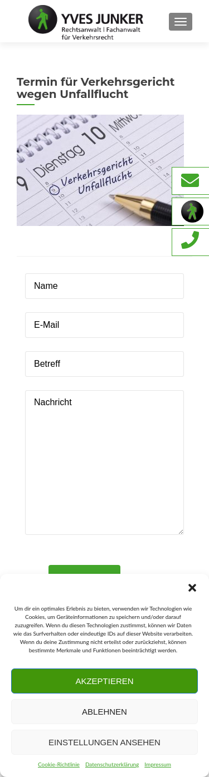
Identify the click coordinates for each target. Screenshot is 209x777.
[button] (192, 587)
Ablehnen (104, 711)
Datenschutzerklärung (112, 764)
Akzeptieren (104, 681)
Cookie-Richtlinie (59, 764)
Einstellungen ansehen (104, 742)
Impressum (157, 764)
